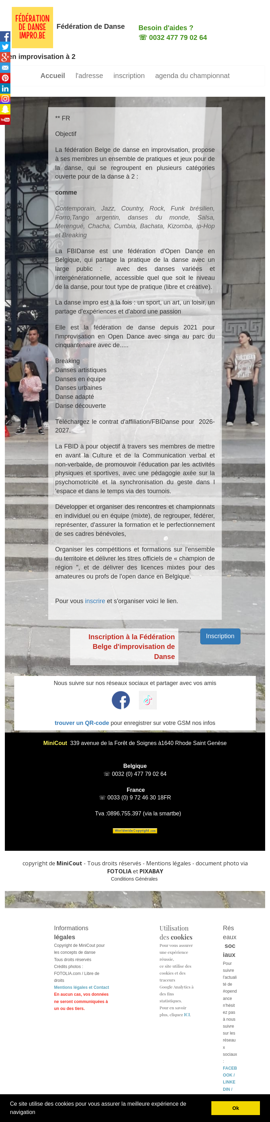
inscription (129, 75)
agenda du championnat (192, 75)
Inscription (220, 636)
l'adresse (89, 75)
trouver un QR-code (109, 712)
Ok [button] (236, 1108)
